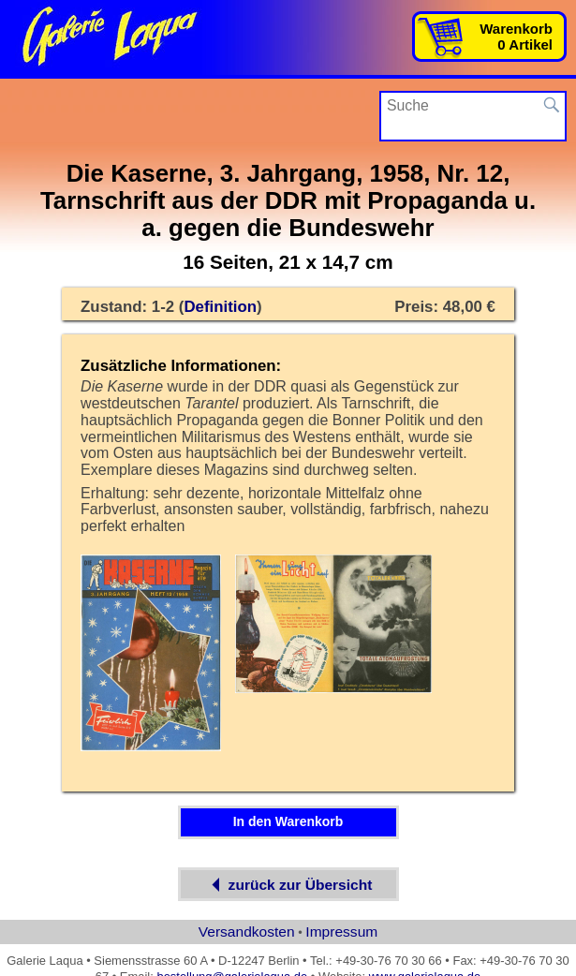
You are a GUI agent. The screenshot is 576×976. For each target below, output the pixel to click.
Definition (220, 307)
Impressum (341, 931)
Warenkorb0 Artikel (516, 36)
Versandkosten (247, 931)
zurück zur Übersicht (288, 885)
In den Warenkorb (288, 821)
